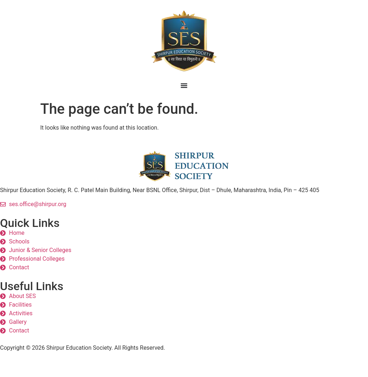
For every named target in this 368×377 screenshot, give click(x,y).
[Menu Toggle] (184, 85)
